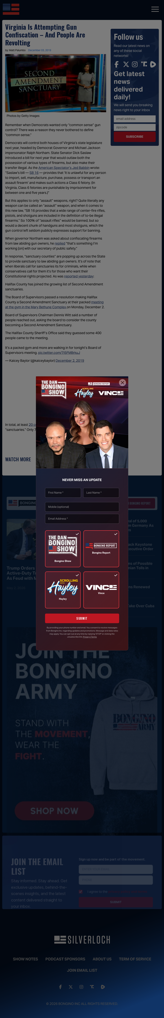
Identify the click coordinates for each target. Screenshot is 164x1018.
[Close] (122, 382)
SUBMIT (82, 618)
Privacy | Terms (90, 637)
